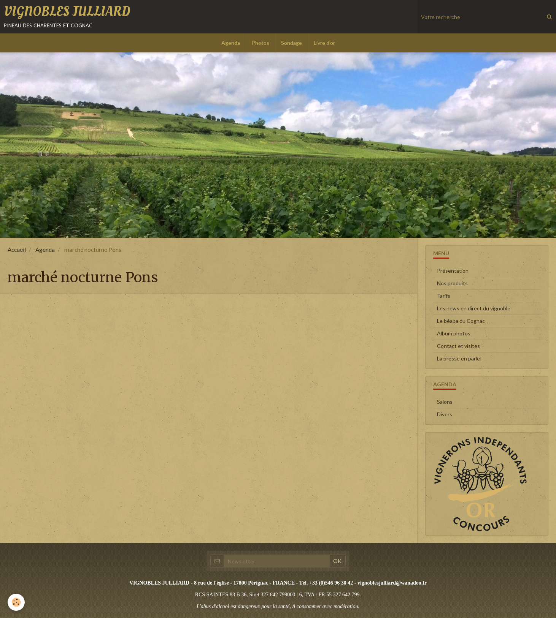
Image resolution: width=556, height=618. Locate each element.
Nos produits (452, 283)
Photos (260, 43)
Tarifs (443, 295)
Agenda (230, 43)
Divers (444, 414)
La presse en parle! (459, 358)
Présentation (453, 270)
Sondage (291, 43)
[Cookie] (16, 602)
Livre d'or (324, 43)
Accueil (17, 249)
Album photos (453, 333)
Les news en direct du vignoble (473, 308)
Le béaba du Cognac (461, 321)
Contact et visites (458, 346)
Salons (445, 401)
